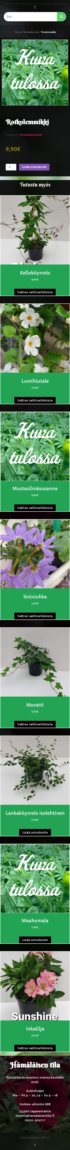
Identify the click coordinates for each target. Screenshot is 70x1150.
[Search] (61, 16)
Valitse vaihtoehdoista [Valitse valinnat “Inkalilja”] (35, 1048)
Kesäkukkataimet (31, 32)
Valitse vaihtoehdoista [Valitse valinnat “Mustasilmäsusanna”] (35, 508)
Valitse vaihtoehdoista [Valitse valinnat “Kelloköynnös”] (35, 292)
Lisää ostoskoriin (34, 167)
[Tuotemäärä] (11, 167)
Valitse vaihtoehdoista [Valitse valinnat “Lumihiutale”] (35, 400)
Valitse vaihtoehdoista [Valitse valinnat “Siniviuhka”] (35, 616)
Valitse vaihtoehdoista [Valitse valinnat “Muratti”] (35, 724)
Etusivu (17, 32)
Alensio (46, 1137)
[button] (35, 7)
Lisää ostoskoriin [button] (35, 832)
